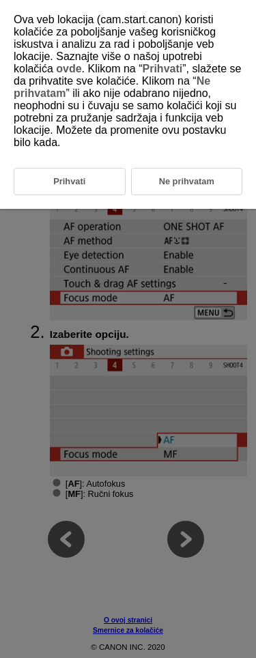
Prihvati (163, 68)
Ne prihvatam (186, 181)
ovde (68, 68)
